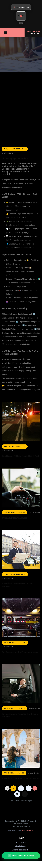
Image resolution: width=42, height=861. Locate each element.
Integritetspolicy (21, 846)
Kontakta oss (21, 842)
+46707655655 (22, 824)
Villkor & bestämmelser (21, 850)
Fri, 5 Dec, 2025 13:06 (14, 773)
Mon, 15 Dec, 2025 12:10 (15, 642)
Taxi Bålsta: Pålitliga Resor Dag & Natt (20, 456)
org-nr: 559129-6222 (27, 830)
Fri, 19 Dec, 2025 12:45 (14, 512)
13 (17, 794)
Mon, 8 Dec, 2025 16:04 (14, 708)
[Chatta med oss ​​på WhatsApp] (21, 855)
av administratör (7, 153)
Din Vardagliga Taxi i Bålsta (15, 158)
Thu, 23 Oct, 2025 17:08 (15, 149)
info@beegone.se (21, 7)
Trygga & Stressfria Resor (14, 518)
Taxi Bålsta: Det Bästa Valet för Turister (21, 778)
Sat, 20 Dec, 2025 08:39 (15, 446)
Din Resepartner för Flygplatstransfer (20, 652)
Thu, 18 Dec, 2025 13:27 (15, 574)
